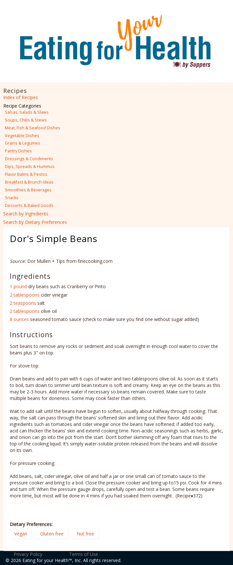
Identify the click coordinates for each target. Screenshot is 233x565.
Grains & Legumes (22, 143)
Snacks (11, 197)
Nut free (85, 534)
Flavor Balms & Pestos (26, 174)
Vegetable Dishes (22, 135)
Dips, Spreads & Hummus (30, 166)
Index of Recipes (20, 97)
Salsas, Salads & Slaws (27, 112)
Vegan (20, 534)
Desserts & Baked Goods (29, 205)
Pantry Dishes (18, 151)
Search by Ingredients (25, 214)
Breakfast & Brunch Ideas (29, 182)
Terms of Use (83, 554)
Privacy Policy (28, 554)
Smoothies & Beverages (28, 190)
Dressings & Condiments (29, 158)
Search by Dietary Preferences (35, 222)
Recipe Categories (22, 106)
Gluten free (52, 534)
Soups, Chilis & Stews (26, 120)
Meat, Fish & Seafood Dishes (32, 128)
